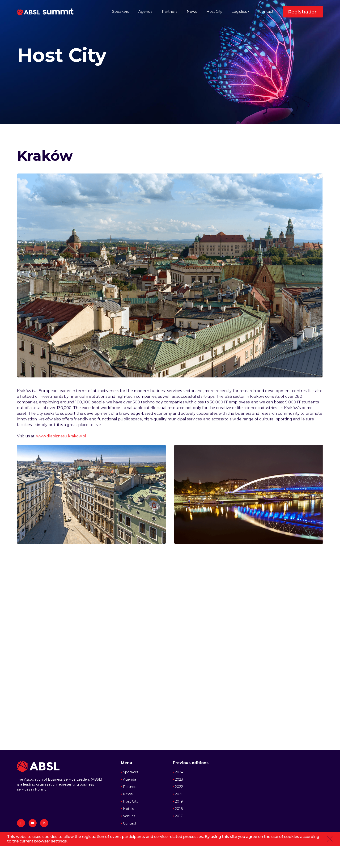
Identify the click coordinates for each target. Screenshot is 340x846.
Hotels (128, 809)
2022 (179, 787)
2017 (179, 816)
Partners (169, 11)
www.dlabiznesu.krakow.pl (61, 436)
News (192, 11)
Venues (129, 816)
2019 (179, 801)
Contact (266, 11)
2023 (179, 779)
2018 (179, 809)
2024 (179, 772)
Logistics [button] (239, 11)
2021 (179, 794)
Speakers (120, 11)
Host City (214, 11)
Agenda (145, 11)
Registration (303, 12)
